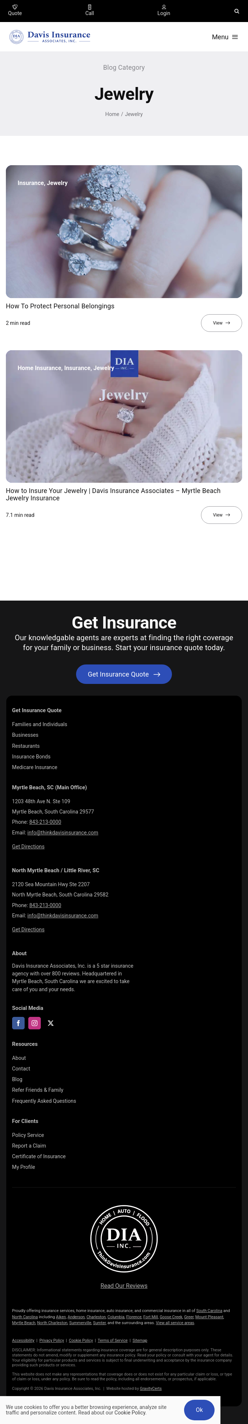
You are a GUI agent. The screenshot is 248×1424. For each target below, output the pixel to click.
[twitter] (50, 1023)
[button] (237, 11)
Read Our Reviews (124, 1285)
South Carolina (209, 1310)
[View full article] (221, 323)
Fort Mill (150, 1317)
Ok (199, 1409)
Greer (189, 1317)
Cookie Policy (81, 1340)
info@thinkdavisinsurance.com (63, 833)
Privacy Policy (51, 1340)
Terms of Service (112, 1340)
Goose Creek (171, 1317)
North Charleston (52, 1322)
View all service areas (175, 1322)
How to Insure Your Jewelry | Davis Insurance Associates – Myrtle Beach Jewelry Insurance (113, 494)
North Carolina (25, 1317)
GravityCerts (151, 1388)
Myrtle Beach (23, 1322)
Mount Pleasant (209, 1317)
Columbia (116, 1317)
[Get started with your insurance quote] (124, 674)
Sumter (99, 1322)
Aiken (61, 1317)
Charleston (95, 1317)
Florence (134, 1317)
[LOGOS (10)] (124, 1205)
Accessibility (23, 1340)
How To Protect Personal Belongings (60, 306)
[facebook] (18, 1023)
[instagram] (34, 1023)
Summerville (80, 1322)
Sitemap (140, 1340)
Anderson (76, 1317)
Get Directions (28, 846)
